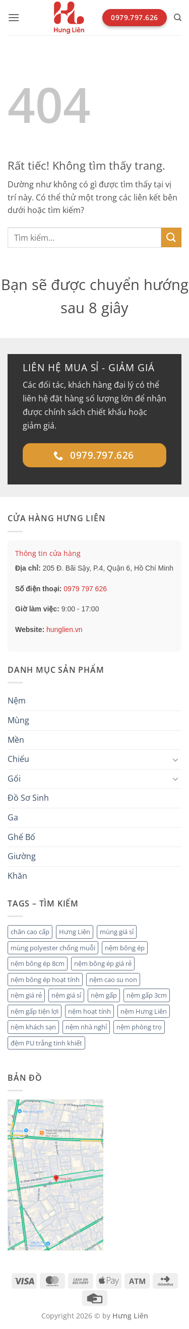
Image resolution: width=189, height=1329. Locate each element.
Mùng (18, 720)
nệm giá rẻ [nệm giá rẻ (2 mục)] (26, 995)
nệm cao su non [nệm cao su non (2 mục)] (113, 979)
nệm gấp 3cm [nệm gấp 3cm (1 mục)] (147, 995)
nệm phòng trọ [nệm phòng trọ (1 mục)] (139, 1026)
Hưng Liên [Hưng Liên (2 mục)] (74, 931)
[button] (14, 17)
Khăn (17, 875)
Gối (14, 778)
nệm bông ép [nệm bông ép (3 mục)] (125, 947)
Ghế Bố (21, 837)
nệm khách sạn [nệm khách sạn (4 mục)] (33, 1026)
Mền (16, 739)
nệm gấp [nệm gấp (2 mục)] (104, 995)
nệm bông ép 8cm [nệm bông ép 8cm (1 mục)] (38, 963)
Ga (13, 817)
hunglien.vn (64, 629)
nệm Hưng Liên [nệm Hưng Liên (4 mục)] (143, 1011)
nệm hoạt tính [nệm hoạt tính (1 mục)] (89, 1011)
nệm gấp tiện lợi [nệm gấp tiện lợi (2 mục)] (34, 1011)
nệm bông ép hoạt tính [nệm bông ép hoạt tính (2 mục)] (45, 979)
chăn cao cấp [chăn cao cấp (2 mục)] (30, 931)
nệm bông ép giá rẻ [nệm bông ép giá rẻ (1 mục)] (103, 963)
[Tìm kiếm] (177, 17)
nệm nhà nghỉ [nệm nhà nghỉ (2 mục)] (86, 1026)
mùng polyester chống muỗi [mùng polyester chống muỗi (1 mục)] (53, 947)
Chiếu (18, 758)
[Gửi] (171, 237)
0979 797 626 (85, 589)
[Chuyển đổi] (175, 759)
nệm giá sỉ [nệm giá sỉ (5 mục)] (66, 995)
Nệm (17, 700)
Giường (22, 856)
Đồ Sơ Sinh (28, 797)
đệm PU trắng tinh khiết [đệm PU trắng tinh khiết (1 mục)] (46, 1042)
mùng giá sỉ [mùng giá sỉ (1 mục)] (117, 931)
